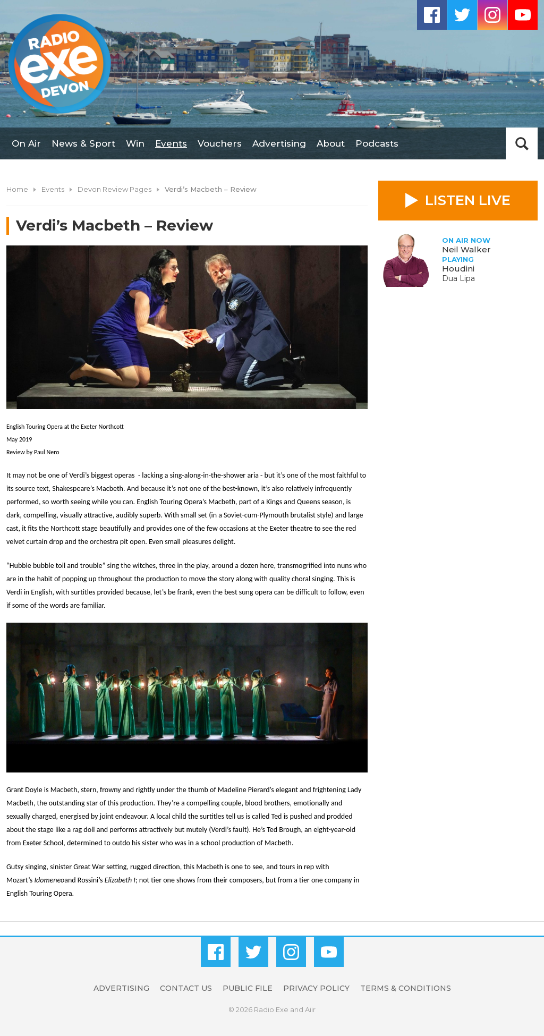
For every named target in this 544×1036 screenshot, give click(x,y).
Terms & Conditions (405, 988)
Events (171, 143)
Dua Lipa (458, 278)
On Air (26, 143)
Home (17, 189)
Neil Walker (466, 249)
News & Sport (83, 143)
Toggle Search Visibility (522, 143)
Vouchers (220, 143)
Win (135, 143)
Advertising (279, 143)
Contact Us (186, 988)
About (331, 143)
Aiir (310, 1009)
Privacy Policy (316, 988)
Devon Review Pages (114, 189)
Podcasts (376, 143)
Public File (248, 988)
